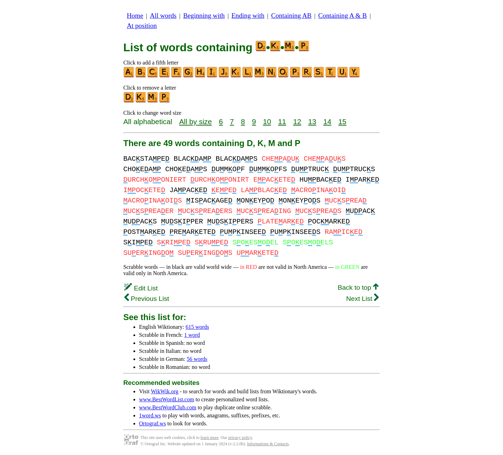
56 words (197, 359)
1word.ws (150, 415)
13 (312, 121)
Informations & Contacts (268, 443)
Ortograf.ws (152, 423)
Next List (362, 298)
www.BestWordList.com (166, 399)
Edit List (141, 288)
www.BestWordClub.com (167, 407)
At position (142, 25)
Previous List (146, 298)
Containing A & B (342, 15)
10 (267, 121)
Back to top (358, 287)
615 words (197, 327)
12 (297, 121)
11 (282, 121)
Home (135, 15)
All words (163, 15)
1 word (192, 335)
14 (327, 121)
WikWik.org (164, 391)
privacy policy (240, 437)
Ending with (248, 15)
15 (342, 121)
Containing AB (291, 15)
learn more (210, 437)
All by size (195, 121)
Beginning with (204, 15)
